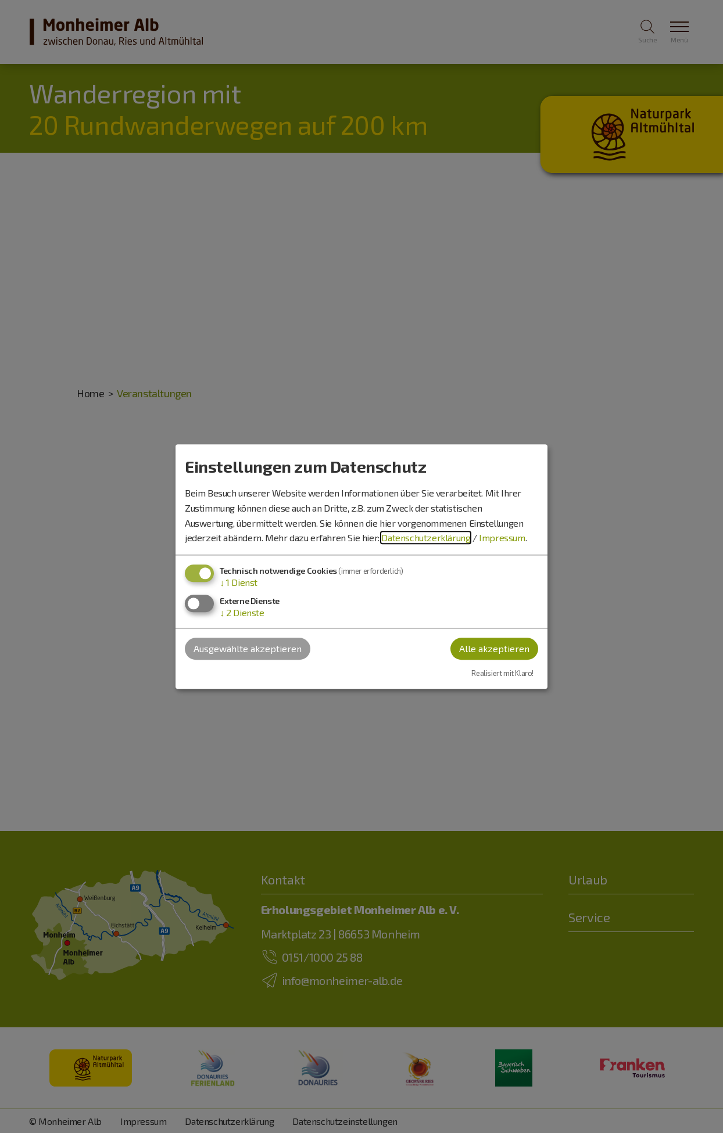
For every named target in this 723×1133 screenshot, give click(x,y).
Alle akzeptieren (494, 648)
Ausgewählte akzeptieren (248, 648)
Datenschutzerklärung (425, 538)
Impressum (502, 538)
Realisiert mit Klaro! (502, 673)
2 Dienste (242, 612)
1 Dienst (238, 582)
